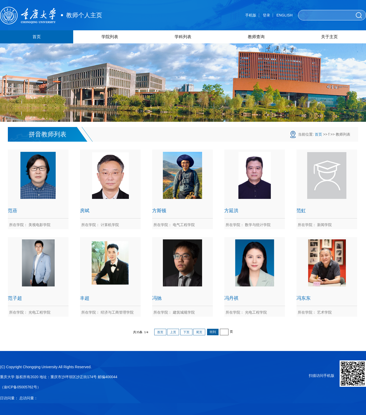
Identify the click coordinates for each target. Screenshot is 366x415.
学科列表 (183, 36)
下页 (186, 332)
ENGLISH (285, 15)
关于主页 (329, 36)
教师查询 (256, 36)
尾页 (199, 332)
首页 (36, 36)
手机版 (250, 15)
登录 (266, 15)
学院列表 (109, 36)
